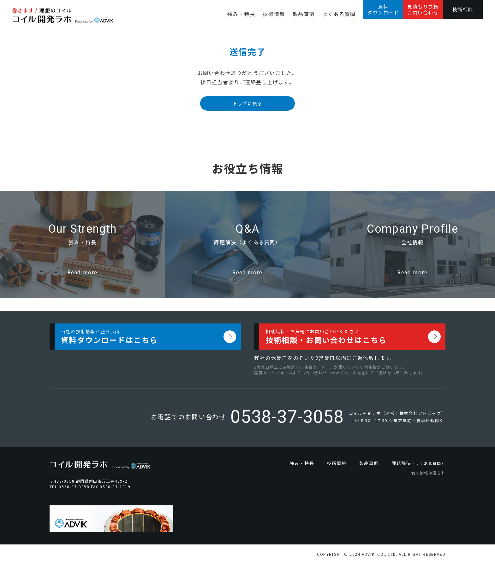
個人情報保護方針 (428, 472)
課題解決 (418, 463)
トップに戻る (247, 103)
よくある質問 (339, 14)
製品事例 (304, 14)
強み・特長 (241, 14)
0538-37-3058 (287, 416)
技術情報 (274, 14)
